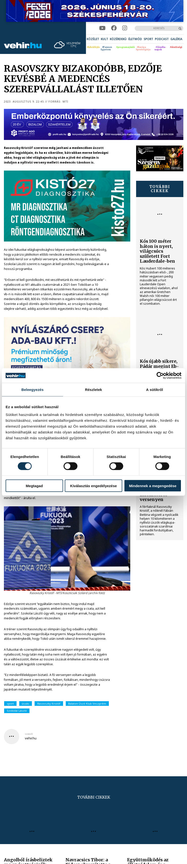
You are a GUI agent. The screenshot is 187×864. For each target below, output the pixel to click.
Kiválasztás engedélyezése (93, 486)
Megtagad (34, 486)
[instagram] (124, 28)
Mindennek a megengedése (153, 486)
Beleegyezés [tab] (32, 390)
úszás (25, 703)
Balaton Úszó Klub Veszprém (87, 703)
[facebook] (114, 28)
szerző (29, 734)
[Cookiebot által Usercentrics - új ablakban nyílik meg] (160, 375)
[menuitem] (93, 39)
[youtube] (102, 28)
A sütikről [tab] (154, 390)
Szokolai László (17, 710)
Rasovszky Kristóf (48, 703)
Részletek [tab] (93, 390)
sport (10, 703)
